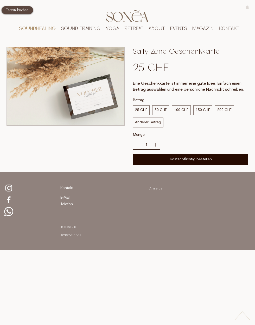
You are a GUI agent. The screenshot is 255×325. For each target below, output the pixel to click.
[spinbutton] (146, 145)
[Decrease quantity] (137, 144)
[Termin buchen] (17, 10)
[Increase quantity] (155, 144)
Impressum (68, 227)
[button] (80, 29)
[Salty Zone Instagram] (8, 188)
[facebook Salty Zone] (8, 199)
